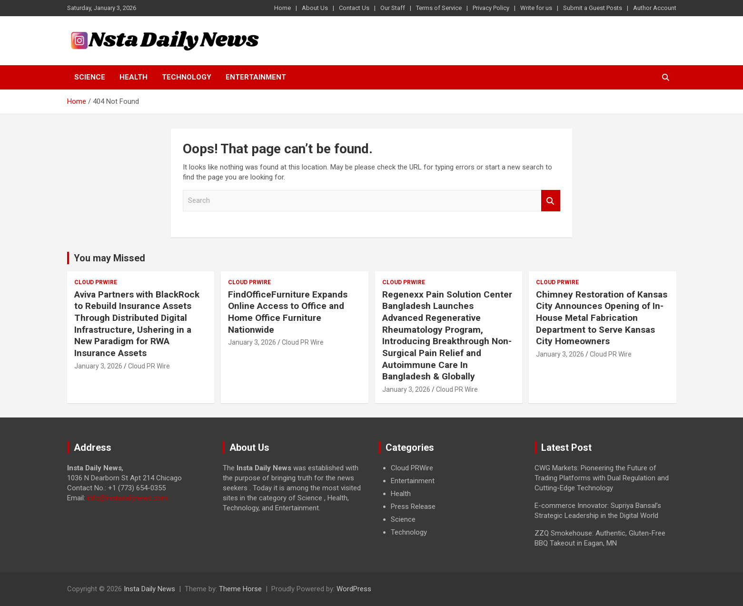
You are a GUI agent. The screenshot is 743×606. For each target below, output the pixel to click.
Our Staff (392, 7)
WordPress (354, 589)
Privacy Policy (491, 7)
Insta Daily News (149, 589)
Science (89, 77)
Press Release (413, 506)
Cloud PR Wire (149, 366)
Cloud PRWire (95, 282)
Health (133, 77)
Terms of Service (439, 7)
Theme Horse (240, 589)
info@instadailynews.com (127, 498)
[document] (450, 500)
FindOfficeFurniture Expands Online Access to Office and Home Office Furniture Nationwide (287, 312)
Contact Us (354, 7)
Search (550, 200)
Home (282, 7)
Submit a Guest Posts (592, 7)
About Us (315, 7)
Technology (186, 77)
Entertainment (256, 77)
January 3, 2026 (98, 366)
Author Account (654, 7)
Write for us (536, 7)
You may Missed (109, 258)
